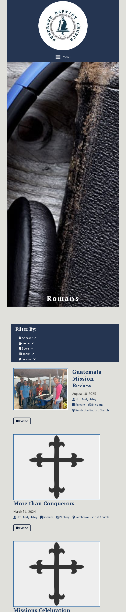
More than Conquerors (43, 503)
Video (22, 421)
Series (26, 343)
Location (27, 359)
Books (26, 348)
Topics (26, 354)
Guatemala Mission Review (87, 378)
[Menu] (63, 56)
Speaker (27, 338)
